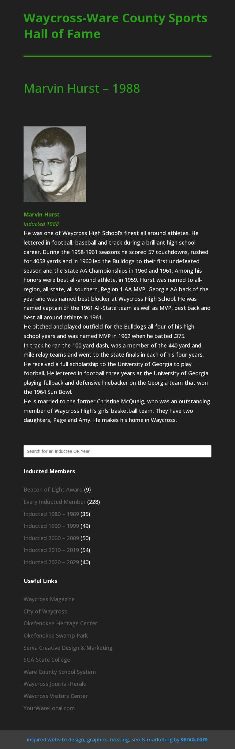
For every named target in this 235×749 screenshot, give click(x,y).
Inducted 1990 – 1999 (51, 525)
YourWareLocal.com (49, 708)
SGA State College (47, 659)
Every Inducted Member (55, 501)
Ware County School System (60, 671)
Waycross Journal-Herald (55, 683)
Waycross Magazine (49, 599)
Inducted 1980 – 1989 (51, 514)
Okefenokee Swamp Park (56, 635)
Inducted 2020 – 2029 (51, 562)
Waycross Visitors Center (56, 696)
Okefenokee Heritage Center (60, 623)
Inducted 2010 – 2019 (51, 550)
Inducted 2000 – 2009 (51, 538)
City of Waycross (45, 611)
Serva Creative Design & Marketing (68, 647)
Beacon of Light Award (53, 489)
